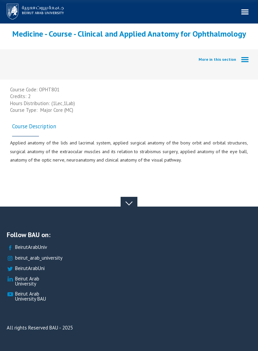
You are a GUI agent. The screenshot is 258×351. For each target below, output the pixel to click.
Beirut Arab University (23, 281)
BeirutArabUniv (27, 247)
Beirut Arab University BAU (26, 296)
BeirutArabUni (26, 268)
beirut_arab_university (34, 258)
